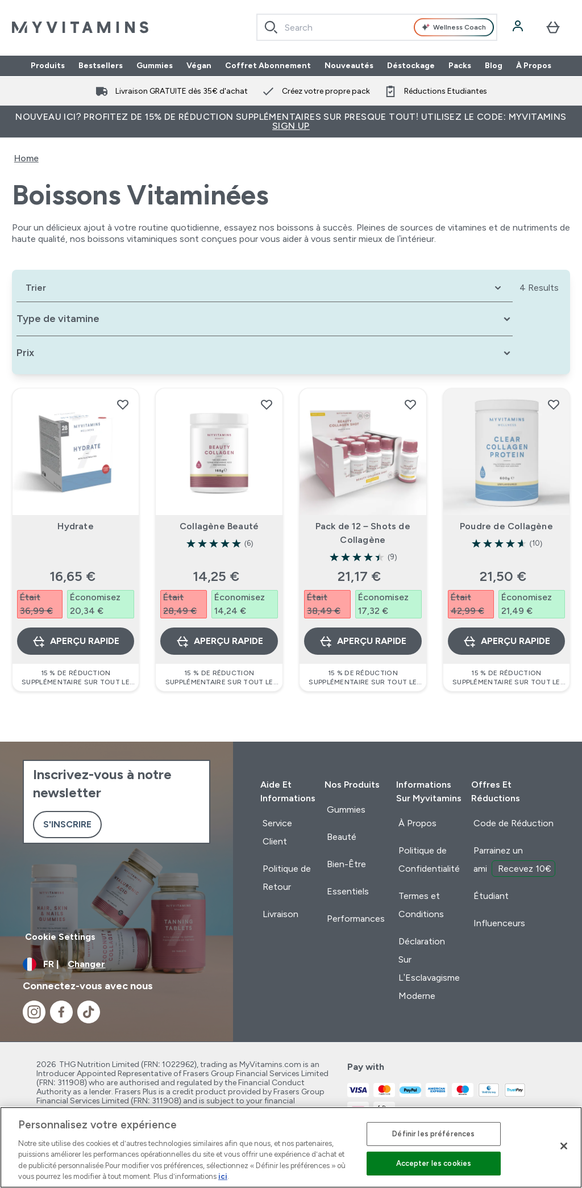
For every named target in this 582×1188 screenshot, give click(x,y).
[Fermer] (563, 1145)
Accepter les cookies (434, 1163)
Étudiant (491, 895)
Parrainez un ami (514, 861)
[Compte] (519, 27)
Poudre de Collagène (506, 526)
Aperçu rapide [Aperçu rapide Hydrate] (75, 641)
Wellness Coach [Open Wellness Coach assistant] (453, 27)
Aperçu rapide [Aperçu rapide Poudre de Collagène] (506, 641)
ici (222, 1176)
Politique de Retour (287, 877)
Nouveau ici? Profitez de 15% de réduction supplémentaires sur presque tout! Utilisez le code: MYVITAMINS (291, 121)
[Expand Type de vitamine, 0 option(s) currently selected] (264, 319)
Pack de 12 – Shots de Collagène (362, 533)
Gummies (154, 65)
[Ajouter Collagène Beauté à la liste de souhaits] (266, 404)
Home (26, 158)
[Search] (271, 27)
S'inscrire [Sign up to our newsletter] (67, 824)
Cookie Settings (60, 936)
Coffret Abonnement (268, 65)
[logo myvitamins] (80, 27)
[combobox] (376, 27)
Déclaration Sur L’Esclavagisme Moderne (429, 968)
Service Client (277, 832)
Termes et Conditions (421, 904)
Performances (356, 918)
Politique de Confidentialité (429, 859)
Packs (459, 65)
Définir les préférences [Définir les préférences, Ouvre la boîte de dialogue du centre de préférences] (433, 1134)
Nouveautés (349, 65)
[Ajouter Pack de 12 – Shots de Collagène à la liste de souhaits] (410, 404)
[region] (291, 1147)
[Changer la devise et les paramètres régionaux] (116, 964)
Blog (493, 65)
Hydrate (75, 526)
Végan (198, 65)
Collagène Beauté (219, 526)
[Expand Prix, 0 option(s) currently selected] (264, 353)
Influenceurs (499, 923)
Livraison (280, 914)
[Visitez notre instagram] (34, 1012)
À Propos (533, 65)
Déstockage (411, 65)
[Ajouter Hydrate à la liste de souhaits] (122, 404)
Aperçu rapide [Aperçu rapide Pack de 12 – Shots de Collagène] (362, 641)
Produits (48, 65)
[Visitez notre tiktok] (88, 1012)
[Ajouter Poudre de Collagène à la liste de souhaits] (553, 404)
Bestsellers (100, 65)
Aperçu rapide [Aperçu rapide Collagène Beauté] (219, 641)
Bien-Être (346, 864)
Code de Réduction (513, 823)
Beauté (341, 836)
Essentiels (348, 891)
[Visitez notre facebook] (61, 1012)
